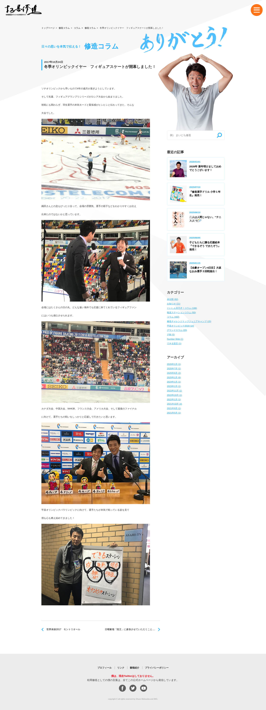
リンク (120, 667)
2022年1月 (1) (174, 399)
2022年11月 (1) (174, 390)
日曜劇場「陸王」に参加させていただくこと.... (130, 629)
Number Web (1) (175, 339)
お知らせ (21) (173, 303)
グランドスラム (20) (177, 330)
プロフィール (104, 667)
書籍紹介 (134, 667)
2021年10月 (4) (174, 404)
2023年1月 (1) (174, 386)
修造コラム (64, 28)
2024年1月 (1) (174, 382)
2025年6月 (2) (174, 373)
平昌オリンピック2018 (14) (180, 326)
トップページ (48, 28)
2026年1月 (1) (174, 364)
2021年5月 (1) (174, 412)
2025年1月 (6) (174, 377)
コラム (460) (173, 317)
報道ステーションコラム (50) (181, 312)
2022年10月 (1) (174, 395)
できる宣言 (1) (174, 343)
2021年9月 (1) (174, 408)
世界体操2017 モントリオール (63, 629)
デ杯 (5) (171, 334)
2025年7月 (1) (174, 368)
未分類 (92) (172, 299)
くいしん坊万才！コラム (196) (182, 308)
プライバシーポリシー (157, 667)
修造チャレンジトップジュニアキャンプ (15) (189, 321)
